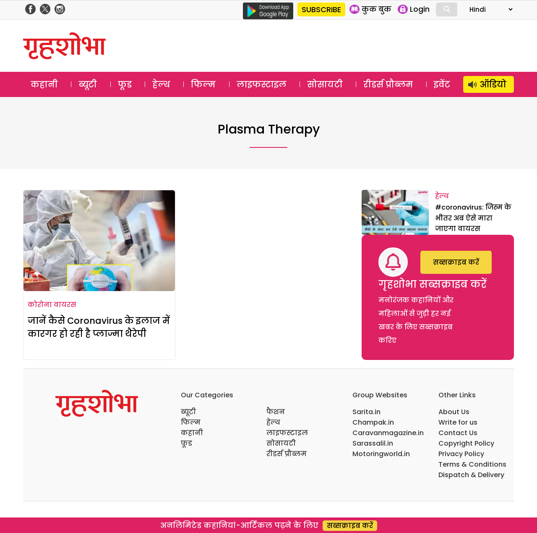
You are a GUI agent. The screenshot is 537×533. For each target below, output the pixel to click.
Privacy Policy (461, 454)
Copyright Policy (466, 443)
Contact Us (457, 433)
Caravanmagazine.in (388, 433)
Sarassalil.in (372, 443)
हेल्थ (161, 84)
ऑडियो (493, 84)
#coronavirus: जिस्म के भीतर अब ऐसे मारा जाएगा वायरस (473, 218)
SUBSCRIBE (321, 9)
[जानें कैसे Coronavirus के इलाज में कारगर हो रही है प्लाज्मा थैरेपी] (99, 240)
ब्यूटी (87, 84)
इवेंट (442, 84)
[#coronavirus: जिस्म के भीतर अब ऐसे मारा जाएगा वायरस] (395, 212)
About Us (453, 412)
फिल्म (203, 84)
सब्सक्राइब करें (456, 262)
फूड (125, 84)
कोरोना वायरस (52, 305)
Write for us (457, 422)
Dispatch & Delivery (471, 475)
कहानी (44, 84)
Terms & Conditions (472, 464)
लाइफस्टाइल (262, 84)
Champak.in (373, 422)
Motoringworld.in (381, 454)
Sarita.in (366, 412)
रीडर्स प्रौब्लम (388, 84)
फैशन (275, 412)
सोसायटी (325, 84)
